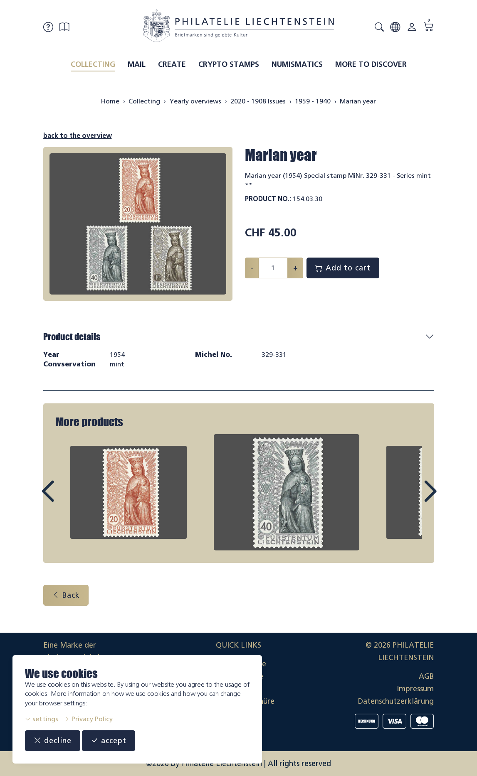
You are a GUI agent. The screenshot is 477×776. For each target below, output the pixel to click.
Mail (137, 64)
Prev (66, 499)
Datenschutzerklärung (396, 701)
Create (172, 64)
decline (53, 740)
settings (41, 719)
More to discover (371, 64)
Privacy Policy (88, 719)
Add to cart (343, 268)
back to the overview (77, 136)
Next (411, 499)
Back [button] (66, 595)
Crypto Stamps (228, 64)
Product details (71, 336)
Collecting (93, 64)
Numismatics (297, 64)
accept (108, 740)
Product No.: (268, 199)
